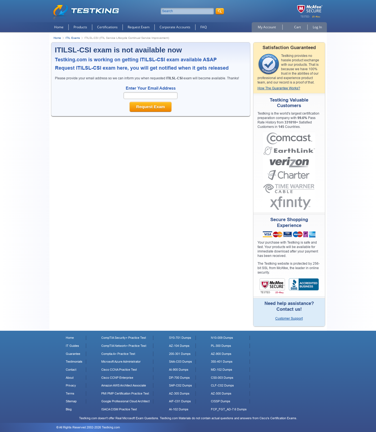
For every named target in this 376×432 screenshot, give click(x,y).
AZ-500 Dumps (221, 393)
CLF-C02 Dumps (222, 385)
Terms (70, 393)
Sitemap (71, 401)
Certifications (107, 27)
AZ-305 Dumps (179, 393)
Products (80, 27)
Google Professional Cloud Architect (125, 401)
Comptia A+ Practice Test (118, 353)
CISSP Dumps (220, 401)
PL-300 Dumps (221, 345)
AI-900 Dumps (178, 369)
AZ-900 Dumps (221, 353)
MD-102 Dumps (221, 369)
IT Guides (72, 345)
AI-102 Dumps (178, 409)
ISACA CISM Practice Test (119, 409)
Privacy (71, 385)
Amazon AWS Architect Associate (123, 385)
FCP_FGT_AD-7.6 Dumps (229, 409)
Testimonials (74, 361)
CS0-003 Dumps (222, 377)
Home (59, 27)
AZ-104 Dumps (179, 345)
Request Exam (139, 27)
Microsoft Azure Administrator (121, 361)
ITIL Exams (72, 37)
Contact (71, 369)
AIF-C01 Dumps (180, 401)
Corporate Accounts (175, 27)
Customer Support (289, 318)
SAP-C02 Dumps (180, 385)
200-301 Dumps (180, 353)
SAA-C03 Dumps (180, 361)
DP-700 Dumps (179, 377)
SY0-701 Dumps (180, 337)
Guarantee (73, 353)
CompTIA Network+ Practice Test (123, 345)
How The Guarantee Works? (279, 88)
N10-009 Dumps (222, 337)
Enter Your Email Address (151, 88)
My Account (267, 27)
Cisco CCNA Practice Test (119, 369)
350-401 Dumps (222, 361)
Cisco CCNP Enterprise (117, 377)
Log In (317, 27)
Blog (69, 409)
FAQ (203, 27)
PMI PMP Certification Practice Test (125, 393)
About (70, 377)
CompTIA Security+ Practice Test (123, 337)
